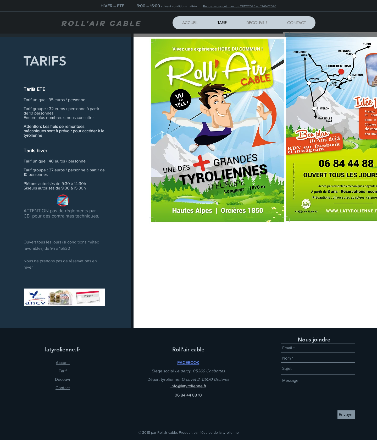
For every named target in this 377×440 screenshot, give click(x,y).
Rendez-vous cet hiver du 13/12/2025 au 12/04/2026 (239, 6)
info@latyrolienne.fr (188, 386)
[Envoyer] (346, 414)
